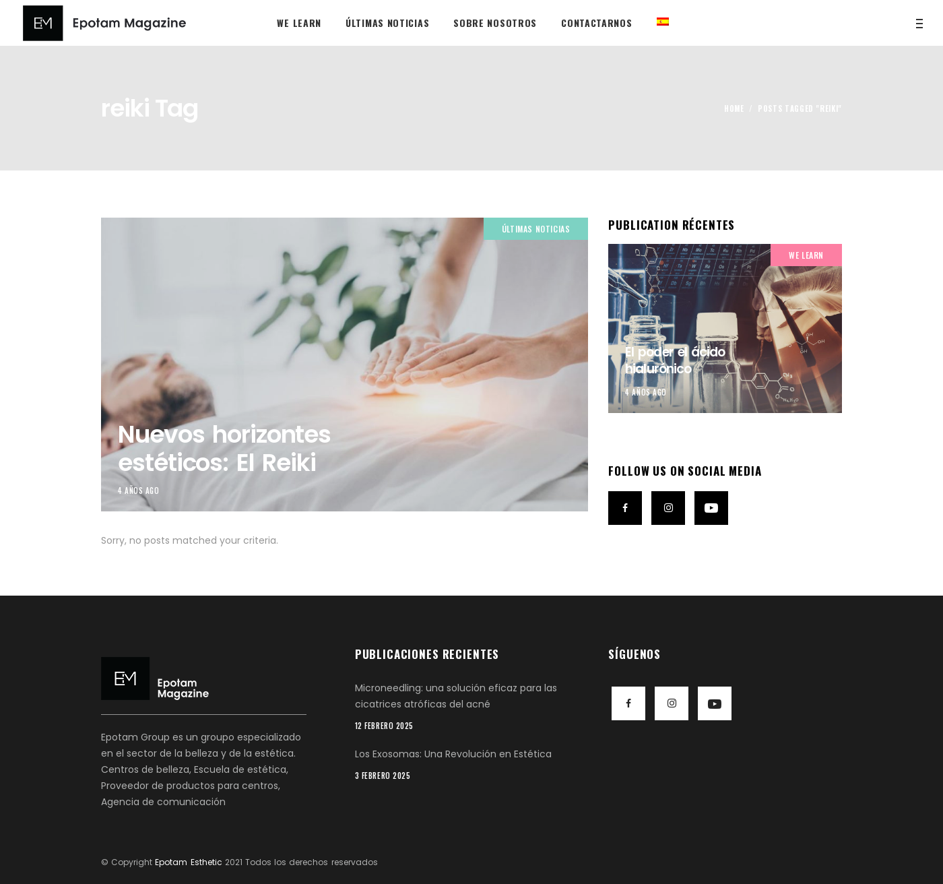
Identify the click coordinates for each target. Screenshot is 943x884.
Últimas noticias (536, 228)
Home (734, 108)
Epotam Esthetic (188, 862)
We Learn (806, 255)
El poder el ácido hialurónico (675, 360)
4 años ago (139, 490)
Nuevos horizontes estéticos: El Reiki (224, 448)
